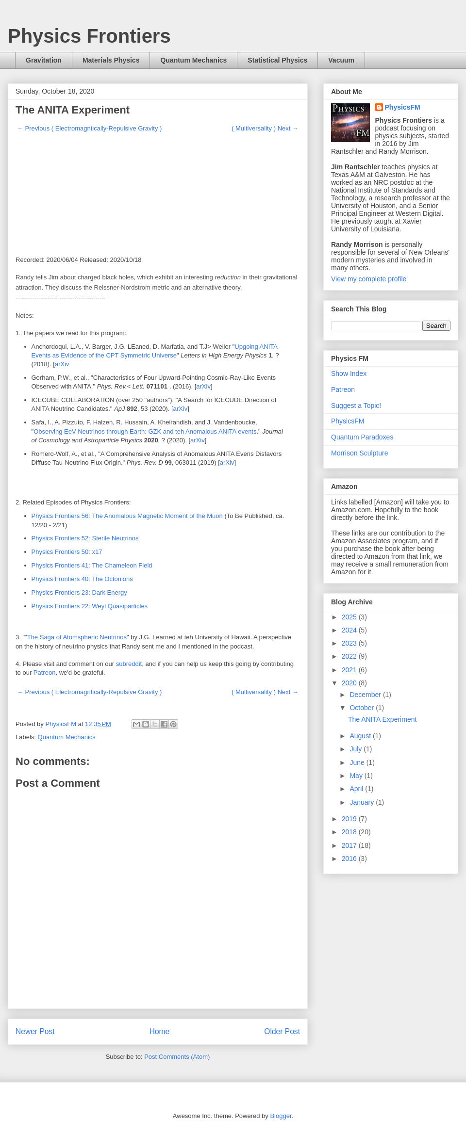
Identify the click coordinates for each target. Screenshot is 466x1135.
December (366, 694)
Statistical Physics (277, 60)
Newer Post (35, 1031)
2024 (350, 630)
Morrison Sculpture (359, 453)
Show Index (348, 373)
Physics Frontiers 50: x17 (67, 551)
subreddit (129, 663)
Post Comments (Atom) (177, 1056)
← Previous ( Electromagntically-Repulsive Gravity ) (89, 128)
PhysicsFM (402, 107)
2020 (350, 683)
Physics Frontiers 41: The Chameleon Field (92, 565)
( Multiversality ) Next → (265, 128)
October (363, 708)
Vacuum (341, 60)
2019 (350, 819)
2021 (350, 670)
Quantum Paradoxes (362, 437)
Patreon (44, 672)
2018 (350, 832)
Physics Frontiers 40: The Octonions (82, 579)
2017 (350, 845)
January (363, 802)
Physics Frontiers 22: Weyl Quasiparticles (90, 606)
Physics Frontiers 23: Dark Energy (79, 592)
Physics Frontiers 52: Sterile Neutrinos (85, 538)
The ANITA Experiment (382, 719)
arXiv (62, 364)
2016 (350, 858)
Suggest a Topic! (356, 405)
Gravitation (44, 60)
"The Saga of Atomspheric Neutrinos (76, 637)
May (357, 775)
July (357, 749)
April (357, 789)
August (361, 736)
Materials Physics (111, 60)
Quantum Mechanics (193, 60)
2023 (350, 643)
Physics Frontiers (89, 36)
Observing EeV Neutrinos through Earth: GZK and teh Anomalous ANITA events (144, 431)
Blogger (280, 1115)
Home (160, 1031)
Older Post (282, 1031)
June (358, 762)
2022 (350, 656)
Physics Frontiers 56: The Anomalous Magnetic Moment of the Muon (127, 515)
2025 (350, 617)
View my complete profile (368, 279)
